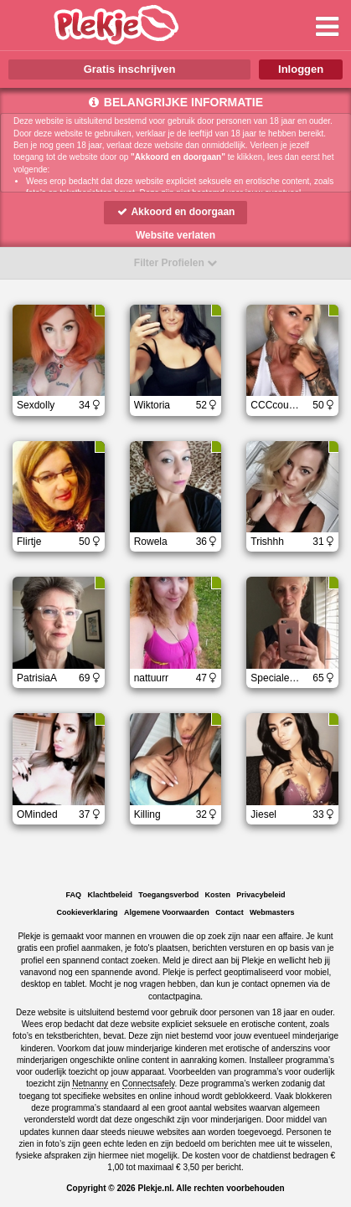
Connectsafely (148, 1083)
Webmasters (272, 912)
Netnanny (90, 1083)
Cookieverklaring (87, 912)
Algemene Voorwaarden (166, 912)
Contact (229, 912)
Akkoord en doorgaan (175, 212)
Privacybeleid (260, 895)
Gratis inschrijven (130, 69)
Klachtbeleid (109, 895)
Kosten (218, 895)
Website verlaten (175, 235)
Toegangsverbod (168, 895)
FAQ (74, 895)
